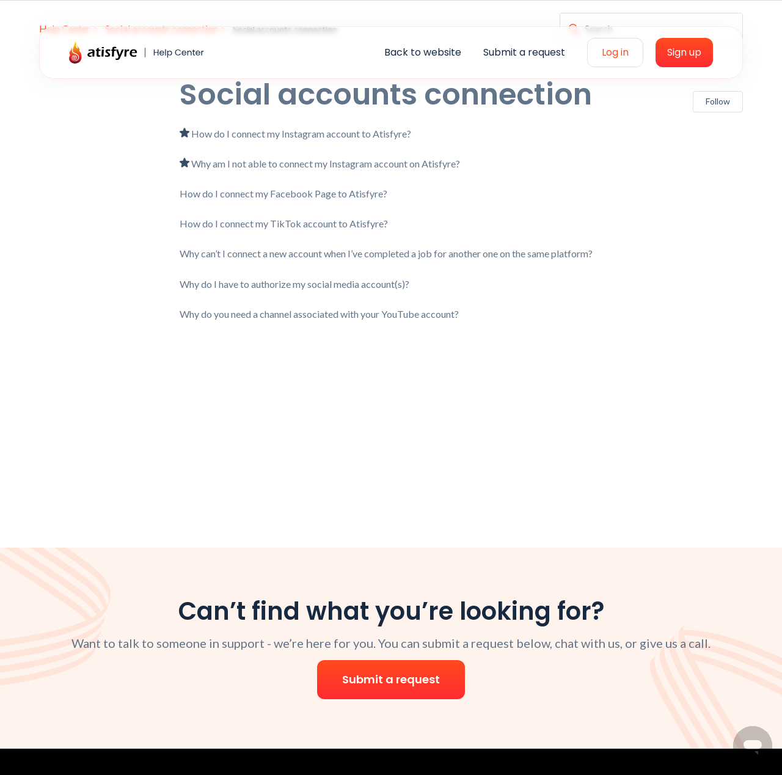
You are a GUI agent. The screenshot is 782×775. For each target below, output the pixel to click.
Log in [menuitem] (615, 52)
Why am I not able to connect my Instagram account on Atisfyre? (325, 163)
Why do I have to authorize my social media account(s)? (294, 284)
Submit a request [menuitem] (524, 52)
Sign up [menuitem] (684, 52)
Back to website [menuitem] (422, 52)
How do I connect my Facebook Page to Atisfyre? (283, 193)
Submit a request (391, 679)
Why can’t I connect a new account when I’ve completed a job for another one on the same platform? (386, 253)
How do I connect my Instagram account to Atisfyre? (301, 133)
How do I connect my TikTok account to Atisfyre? (284, 223)
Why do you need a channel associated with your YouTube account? (319, 314)
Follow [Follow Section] (718, 101)
